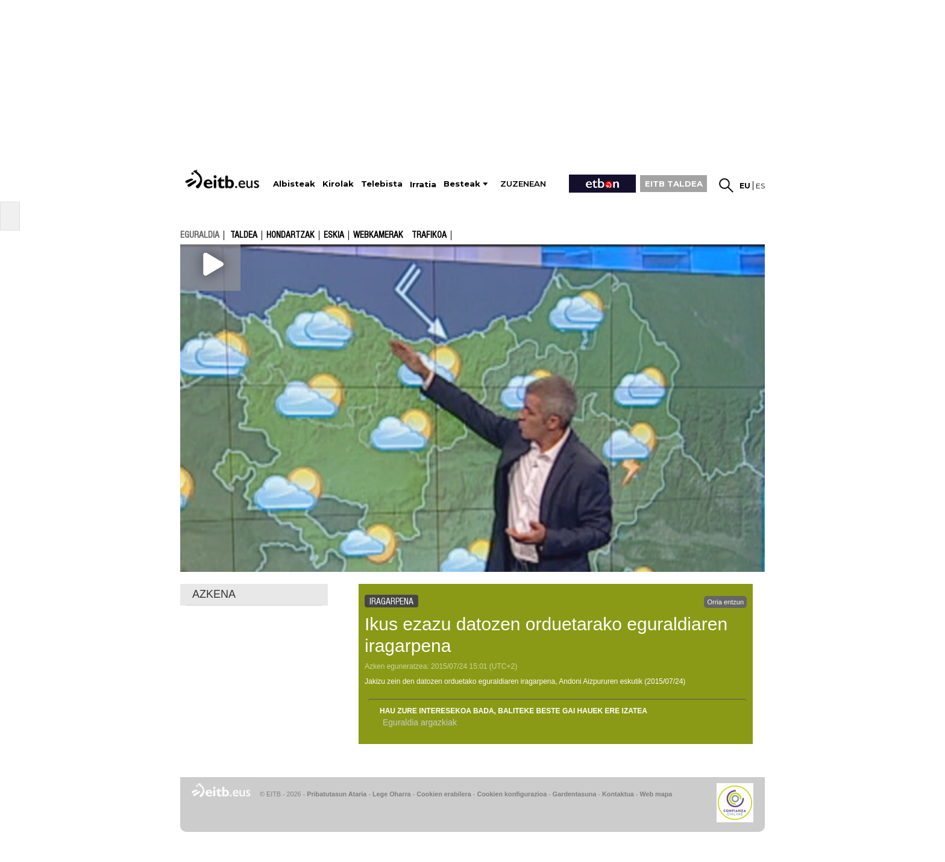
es (760, 185)
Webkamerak (378, 235)
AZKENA (214, 594)
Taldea (243, 235)
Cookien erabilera (443, 794)
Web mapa (655, 794)
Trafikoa (429, 235)
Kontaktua (618, 794)
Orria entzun (725, 602)
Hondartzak (290, 235)
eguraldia (199, 234)
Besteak (462, 183)
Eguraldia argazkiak (420, 722)
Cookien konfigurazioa (512, 794)
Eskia (334, 235)
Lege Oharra (391, 794)
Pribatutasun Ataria (336, 794)
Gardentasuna (575, 794)
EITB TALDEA (674, 183)
